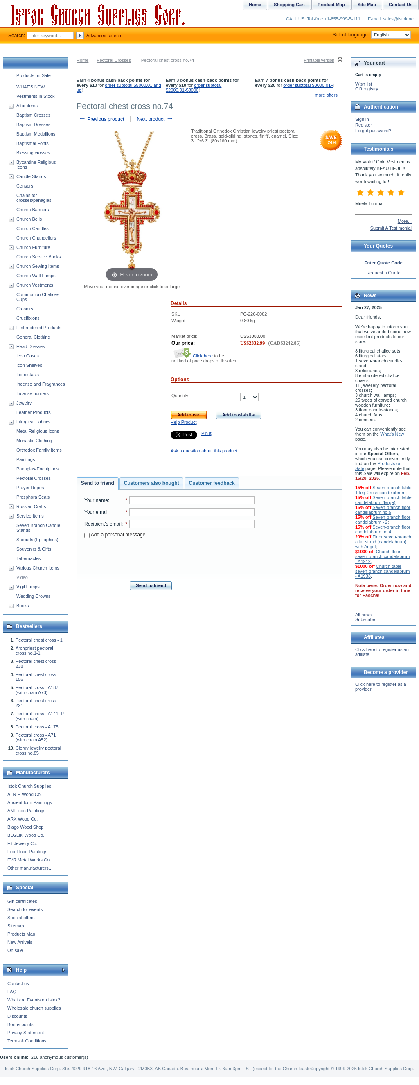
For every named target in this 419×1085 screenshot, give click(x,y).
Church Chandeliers (36, 237)
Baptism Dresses (33, 124)
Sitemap (15, 925)
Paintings (25, 459)
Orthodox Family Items (39, 450)
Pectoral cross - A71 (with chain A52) (36, 737)
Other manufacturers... (29, 868)
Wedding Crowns (33, 596)
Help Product (184, 422)
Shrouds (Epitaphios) (37, 539)
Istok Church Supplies (29, 786)
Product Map (331, 4)
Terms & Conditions (26, 1040)
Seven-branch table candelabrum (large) (383, 500)
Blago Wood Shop (25, 827)
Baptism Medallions (35, 133)
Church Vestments (34, 285)
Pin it (206, 433)
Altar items (27, 105)
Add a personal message (114, 535)
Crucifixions (28, 318)
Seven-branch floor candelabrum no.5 (382, 510)
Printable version (319, 60)
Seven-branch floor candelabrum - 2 (382, 519)
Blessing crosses (33, 152)
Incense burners (32, 393)
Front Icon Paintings (27, 851)
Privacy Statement (25, 1032)
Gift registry (366, 88)
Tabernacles (28, 558)
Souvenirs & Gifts (33, 549)
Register (363, 124)
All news (363, 614)
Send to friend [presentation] (97, 483)
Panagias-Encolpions (37, 468)
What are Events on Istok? (33, 999)
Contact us (18, 983)
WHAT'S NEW (30, 86)
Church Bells (29, 219)
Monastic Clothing (34, 440)
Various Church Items (37, 567)
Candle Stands (31, 176)
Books (22, 605)
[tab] (98, 483)
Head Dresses (30, 346)
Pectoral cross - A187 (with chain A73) (37, 690)
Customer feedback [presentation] (212, 483)
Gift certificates (22, 901)
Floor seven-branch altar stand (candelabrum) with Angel (383, 541)
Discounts (17, 1016)
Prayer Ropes (30, 487)
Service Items (30, 515)
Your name (96, 500)
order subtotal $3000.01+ (308, 85)
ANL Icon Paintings (26, 810)
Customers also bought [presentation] (151, 483)
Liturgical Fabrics (33, 421)
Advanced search (103, 35)
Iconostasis (27, 374)
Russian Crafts (31, 506)
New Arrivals (19, 942)
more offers (326, 95)
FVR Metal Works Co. (29, 859)
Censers (24, 185)
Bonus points (20, 1024)
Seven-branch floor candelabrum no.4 (382, 529)
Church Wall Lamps (36, 275)
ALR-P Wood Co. (24, 794)
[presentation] (169, 557)
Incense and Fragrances (40, 384)
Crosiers (24, 308)
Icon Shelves (29, 365)
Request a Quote (383, 272)
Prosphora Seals (33, 497)
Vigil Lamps (28, 586)
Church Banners (32, 209)
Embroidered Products (38, 327)
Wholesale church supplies (34, 1008)
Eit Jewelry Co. (22, 843)
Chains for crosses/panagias (34, 198)
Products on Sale (33, 75)
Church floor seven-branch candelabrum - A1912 (382, 556)
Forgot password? (373, 130)
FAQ (11, 991)
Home (82, 60)
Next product (155, 119)
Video (22, 577)
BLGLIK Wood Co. (25, 835)
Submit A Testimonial (391, 228)
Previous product (101, 119)
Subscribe (365, 619)
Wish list (363, 83)
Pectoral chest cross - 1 (39, 639)
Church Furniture (33, 247)
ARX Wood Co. (22, 818)
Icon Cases (27, 355)
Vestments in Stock (35, 96)
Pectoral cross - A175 (37, 726)
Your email (96, 512)
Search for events (25, 909)
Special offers (20, 917)
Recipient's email (103, 524)
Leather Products (33, 412)
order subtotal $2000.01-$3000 (193, 88)
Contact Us (400, 4)
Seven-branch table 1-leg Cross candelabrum (383, 490)
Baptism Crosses (33, 115)
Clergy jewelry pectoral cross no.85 (38, 750)
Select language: (372, 35)
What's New (392, 434)
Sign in (362, 119)
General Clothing (33, 337)
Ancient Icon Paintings (29, 802)
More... (405, 221)
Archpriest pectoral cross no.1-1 (34, 651)
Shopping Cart (289, 4)
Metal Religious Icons (37, 431)
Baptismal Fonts (32, 143)
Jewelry (24, 402)
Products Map (21, 933)
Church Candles (32, 228)
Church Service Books (38, 256)
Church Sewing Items (37, 266)
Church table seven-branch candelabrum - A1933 (382, 571)
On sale (15, 950)
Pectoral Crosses (114, 60)
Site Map (367, 4)
